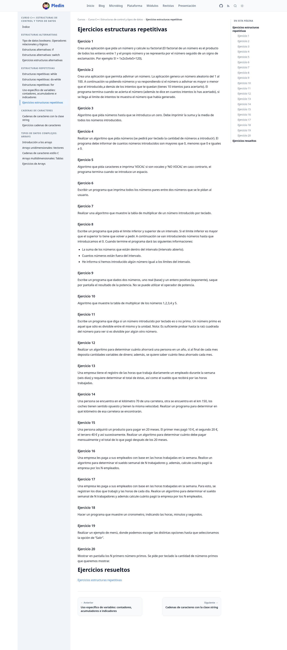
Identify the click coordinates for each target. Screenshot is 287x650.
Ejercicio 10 (244, 83)
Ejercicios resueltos (244, 140)
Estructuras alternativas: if (38, 49)
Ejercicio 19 (244, 130)
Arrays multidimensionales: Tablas (42, 158)
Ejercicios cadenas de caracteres (41, 125)
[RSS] (228, 5)
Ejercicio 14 (244, 104)
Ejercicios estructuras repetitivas (42, 102)
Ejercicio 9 (243, 77)
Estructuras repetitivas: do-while (41, 79)
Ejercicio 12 (244, 93)
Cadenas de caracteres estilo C (40, 153)
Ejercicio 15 (244, 109)
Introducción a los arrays (37, 142)
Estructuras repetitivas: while (39, 74)
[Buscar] (235, 5)
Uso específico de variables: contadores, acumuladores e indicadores (39, 93)
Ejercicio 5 (243, 57)
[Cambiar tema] (242, 5)
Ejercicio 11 (244, 88)
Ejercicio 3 (243, 46)
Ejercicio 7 (243, 67)
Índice (26, 27)
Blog (102, 6)
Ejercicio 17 (244, 119)
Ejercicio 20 (244, 135)
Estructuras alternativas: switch (41, 55)
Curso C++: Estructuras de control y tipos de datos (115, 19)
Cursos (81, 19)
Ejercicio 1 (243, 36)
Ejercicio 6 (243, 62)
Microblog (116, 6)
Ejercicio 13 (244, 99)
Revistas (168, 6)
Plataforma (134, 6)
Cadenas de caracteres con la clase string (43, 118)
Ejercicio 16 (244, 114)
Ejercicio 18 (244, 125)
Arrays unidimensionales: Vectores (43, 147)
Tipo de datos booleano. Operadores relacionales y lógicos (44, 42)
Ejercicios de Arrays (33, 163)
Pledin (53, 6)
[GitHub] (221, 5)
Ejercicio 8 (243, 72)
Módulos (152, 6)
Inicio (90, 6)
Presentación (187, 6)
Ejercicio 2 (243, 41)
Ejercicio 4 (243, 51)
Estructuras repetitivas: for (38, 84)
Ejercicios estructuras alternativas (42, 60)
